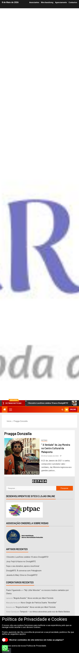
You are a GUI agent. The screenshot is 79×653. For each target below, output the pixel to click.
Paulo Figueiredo (13, 590)
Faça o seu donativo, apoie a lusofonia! (22, 566)
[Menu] (10, 410)
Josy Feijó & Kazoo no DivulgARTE (21, 561)
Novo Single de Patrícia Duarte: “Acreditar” (39, 602)
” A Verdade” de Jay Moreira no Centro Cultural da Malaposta (55, 448)
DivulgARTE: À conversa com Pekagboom (23, 570)
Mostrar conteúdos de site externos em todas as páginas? (33, 640)
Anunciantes (34, 2)
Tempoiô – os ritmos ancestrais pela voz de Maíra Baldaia (45, 611)
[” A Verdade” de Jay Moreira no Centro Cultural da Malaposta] (22, 456)
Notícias (44, 440)
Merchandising (47, 2)
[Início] (4, 409)
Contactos (73, 2)
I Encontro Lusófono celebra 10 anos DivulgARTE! (46, 403)
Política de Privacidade (36, 646)
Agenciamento (61, 2)
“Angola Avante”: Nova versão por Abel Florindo (33, 598)
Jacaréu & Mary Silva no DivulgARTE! (22, 575)
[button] (10, 410)
